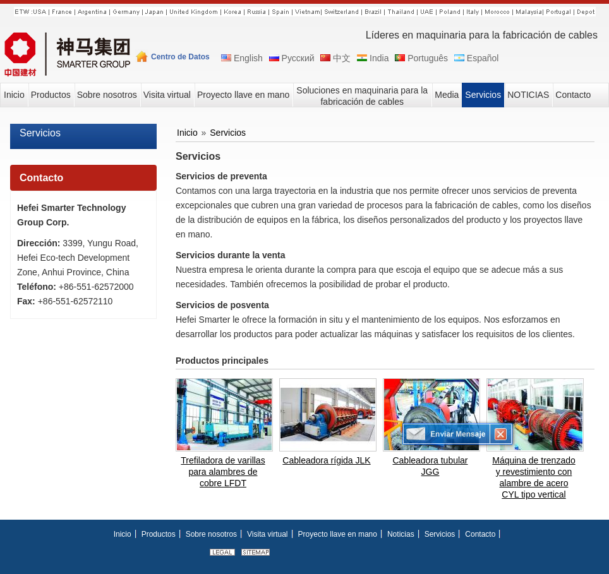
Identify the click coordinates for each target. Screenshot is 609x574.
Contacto (41, 177)
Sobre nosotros (211, 534)
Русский (291, 58)
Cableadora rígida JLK (326, 460)
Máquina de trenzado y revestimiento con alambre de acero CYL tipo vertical (534, 477)
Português (420, 58)
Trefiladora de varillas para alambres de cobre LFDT (223, 471)
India (372, 58)
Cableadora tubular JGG (429, 466)
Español (475, 58)
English (241, 58)
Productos (159, 534)
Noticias (400, 534)
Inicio (187, 133)
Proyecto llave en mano (337, 534)
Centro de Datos (180, 56)
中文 (334, 58)
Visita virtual (267, 534)
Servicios (40, 133)
